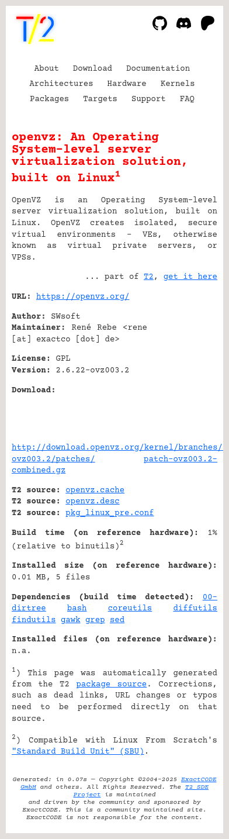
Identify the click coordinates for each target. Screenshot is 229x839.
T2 (149, 277)
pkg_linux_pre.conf (109, 513)
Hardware (127, 84)
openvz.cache (94, 490)
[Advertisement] (182, 368)
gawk (71, 620)
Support (148, 99)
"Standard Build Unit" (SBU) (78, 752)
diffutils (195, 608)
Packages (49, 99)
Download (92, 69)
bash (77, 608)
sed (117, 620)
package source (111, 684)
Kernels (178, 84)
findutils (34, 620)
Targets (100, 99)
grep (95, 620)
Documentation (158, 69)
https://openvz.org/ (83, 297)
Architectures (61, 84)
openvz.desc (92, 501)
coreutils (130, 608)
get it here (190, 277)
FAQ (187, 99)
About (46, 69)
